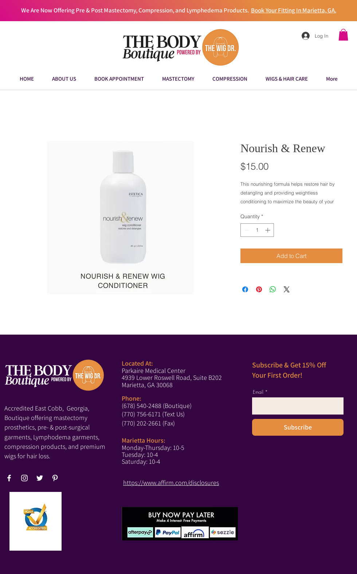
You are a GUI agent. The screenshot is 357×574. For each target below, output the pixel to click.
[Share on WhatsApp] (272, 289)
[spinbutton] (257, 230)
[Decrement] (246, 230)
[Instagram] (24, 478)
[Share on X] (286, 289)
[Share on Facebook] (245, 289)
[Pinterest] (55, 478)
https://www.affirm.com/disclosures (171, 482)
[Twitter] (39, 478)
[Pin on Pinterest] (259, 289)
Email (258, 392)
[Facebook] (9, 478)
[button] (343, 35)
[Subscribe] (298, 427)
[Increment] (268, 230)
